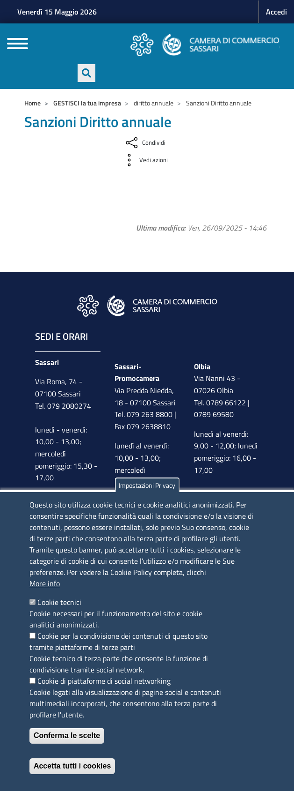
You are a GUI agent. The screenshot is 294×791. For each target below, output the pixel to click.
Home (32, 103)
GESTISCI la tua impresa (87, 103)
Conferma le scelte (67, 735)
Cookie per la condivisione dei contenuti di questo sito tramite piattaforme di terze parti (118, 641)
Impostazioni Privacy (147, 485)
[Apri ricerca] (86, 73)
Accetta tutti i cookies (72, 766)
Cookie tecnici (59, 602)
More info (44, 583)
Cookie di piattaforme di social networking (104, 681)
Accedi (276, 11)
